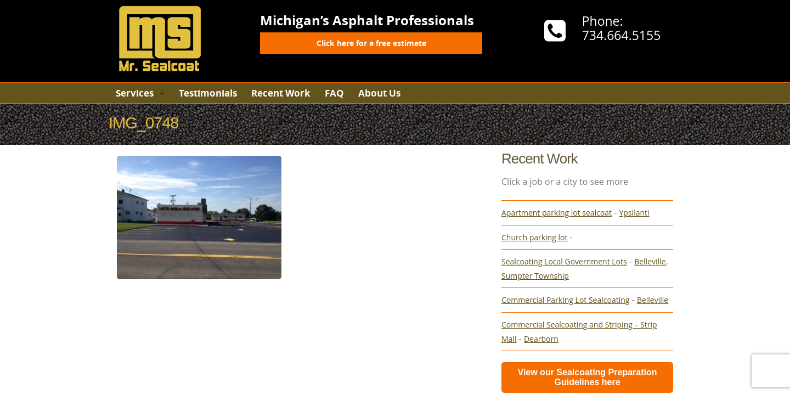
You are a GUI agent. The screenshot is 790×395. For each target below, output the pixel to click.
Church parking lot (534, 237)
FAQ (334, 93)
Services (135, 93)
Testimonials (208, 93)
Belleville (649, 261)
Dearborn (541, 339)
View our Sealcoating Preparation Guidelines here (587, 377)
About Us (379, 93)
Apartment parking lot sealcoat (556, 212)
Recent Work (281, 93)
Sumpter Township (535, 275)
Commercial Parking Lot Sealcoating (565, 300)
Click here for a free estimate (371, 43)
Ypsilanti (634, 212)
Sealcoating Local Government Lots (564, 261)
